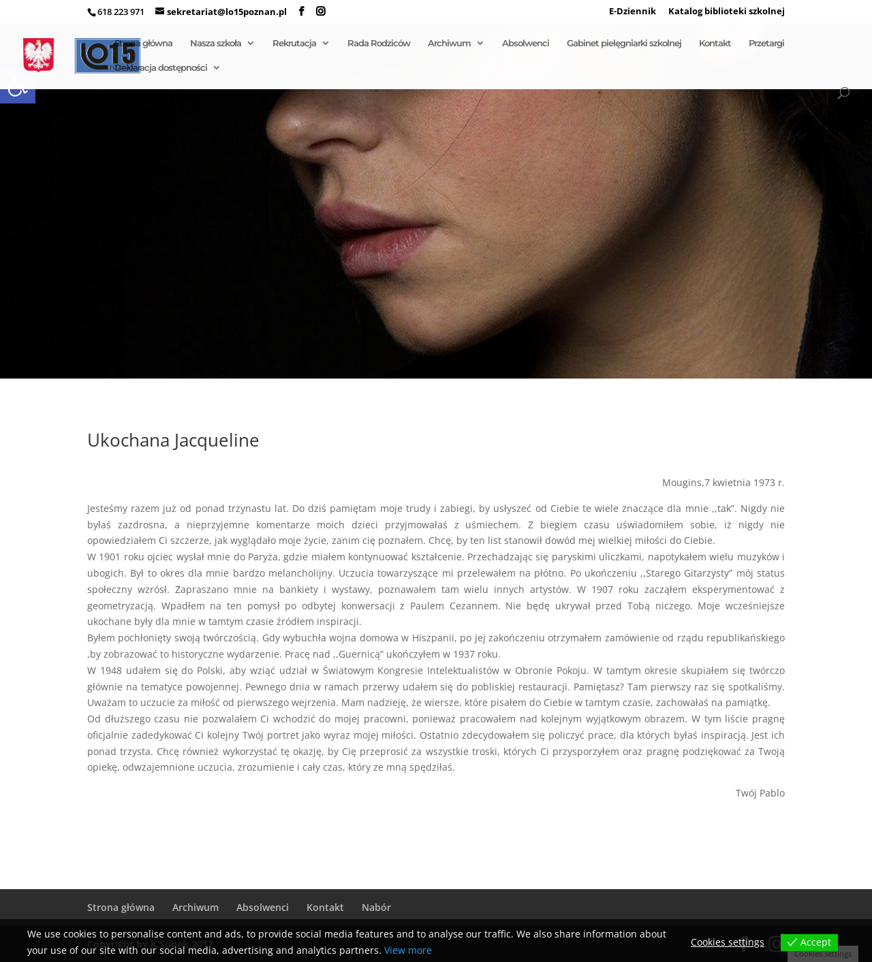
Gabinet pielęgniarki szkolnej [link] (624, 43)
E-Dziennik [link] (632, 12)
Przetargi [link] (766, 43)
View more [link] (408, 950)
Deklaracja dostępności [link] (160, 68)
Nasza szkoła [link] (215, 43)
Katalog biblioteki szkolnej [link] (726, 12)
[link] (301, 11)
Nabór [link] (376, 907)
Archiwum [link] (449, 43)
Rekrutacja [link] (294, 43)
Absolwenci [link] (525, 43)
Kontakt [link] (715, 43)
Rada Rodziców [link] (378, 43)
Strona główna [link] (143, 43)
